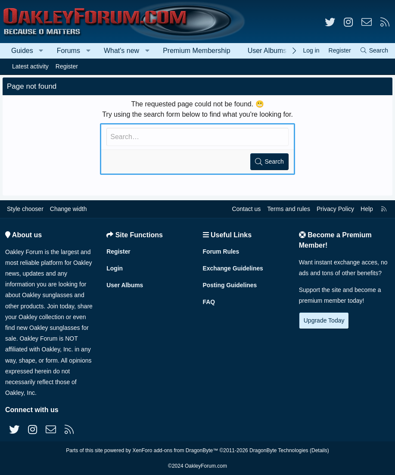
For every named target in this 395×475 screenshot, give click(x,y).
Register (67, 66)
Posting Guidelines (230, 284)
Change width (68, 208)
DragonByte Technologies (278, 450)
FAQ (209, 301)
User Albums (267, 50)
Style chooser (25, 208)
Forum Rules (221, 251)
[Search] (373, 50)
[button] (41, 51)
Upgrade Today (324, 320)
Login (114, 267)
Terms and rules (288, 208)
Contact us (246, 208)
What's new (121, 50)
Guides (22, 50)
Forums (68, 50)
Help (367, 208)
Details (319, 450)
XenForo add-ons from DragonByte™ (175, 450)
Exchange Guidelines (233, 267)
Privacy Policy (335, 208)
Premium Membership (196, 50)
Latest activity (30, 66)
